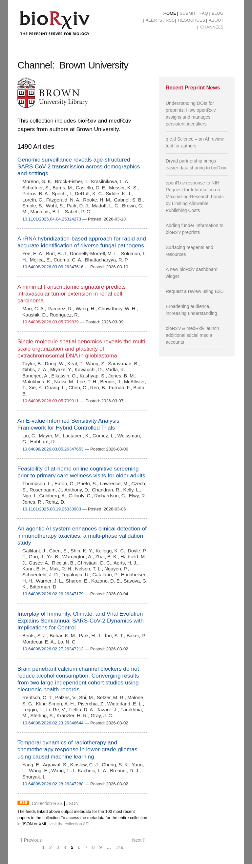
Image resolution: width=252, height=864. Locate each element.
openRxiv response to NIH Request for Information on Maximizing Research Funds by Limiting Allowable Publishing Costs (195, 196)
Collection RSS (47, 803)
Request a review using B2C (195, 291)
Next (139, 840)
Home (169, 13)
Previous (31, 840)
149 (119, 847)
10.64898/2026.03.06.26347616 (53, 266)
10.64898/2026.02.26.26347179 (53, 593)
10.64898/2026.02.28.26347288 (53, 783)
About (216, 20)
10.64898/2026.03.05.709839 (50, 321)
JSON (72, 803)
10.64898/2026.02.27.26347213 (53, 648)
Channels (211, 27)
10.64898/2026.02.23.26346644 (53, 722)
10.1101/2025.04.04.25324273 (51, 219)
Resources (191, 20)
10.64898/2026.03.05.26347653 (53, 449)
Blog (217, 13)
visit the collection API (70, 824)
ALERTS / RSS (160, 20)
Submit (188, 13)
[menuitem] (169, 13)
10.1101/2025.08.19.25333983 (51, 509)
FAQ (204, 13)
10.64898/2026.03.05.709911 (50, 400)
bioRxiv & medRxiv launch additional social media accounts (192, 335)
